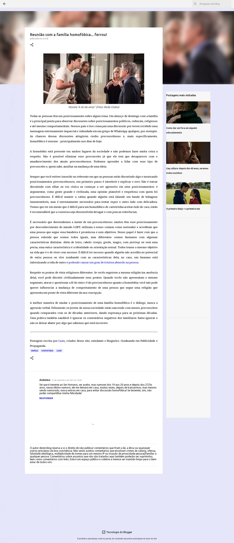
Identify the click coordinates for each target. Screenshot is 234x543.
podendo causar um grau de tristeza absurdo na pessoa (103, 262)
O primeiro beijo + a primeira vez (183, 209)
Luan (61, 340)
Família (34, 351)
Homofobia (47, 351)
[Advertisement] (94, 500)
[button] (32, 45)
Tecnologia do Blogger (117, 532)
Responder (46, 398)
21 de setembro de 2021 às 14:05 (67, 380)
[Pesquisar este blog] (214, 4)
